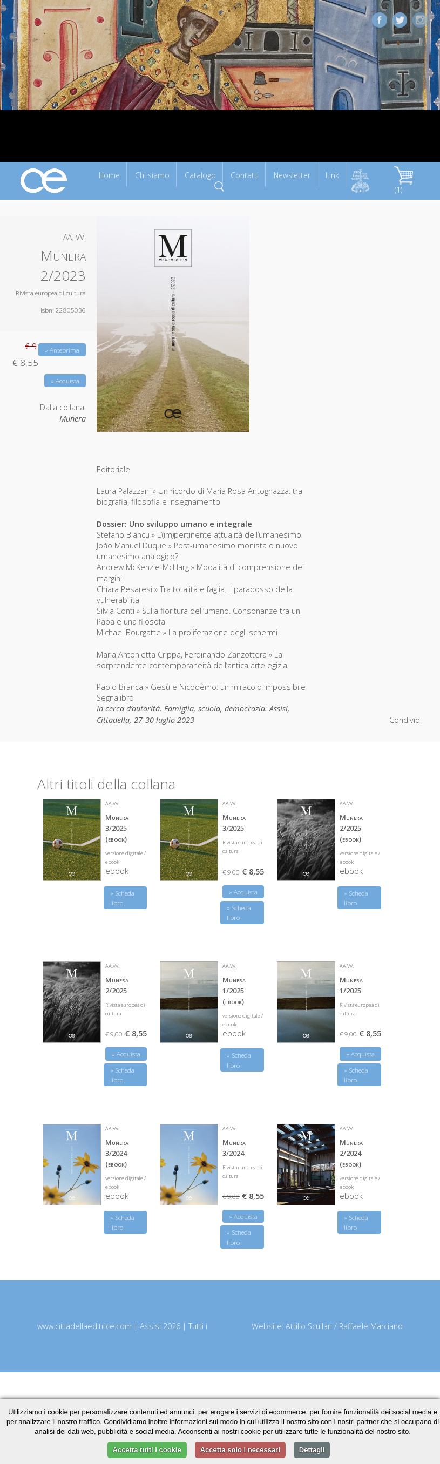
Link (332, 175)
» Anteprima (62, 350)
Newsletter (292, 175)
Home (109, 175)
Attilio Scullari (309, 1326)
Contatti (245, 175)
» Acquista (65, 381)
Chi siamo (152, 175)
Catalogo (200, 175)
